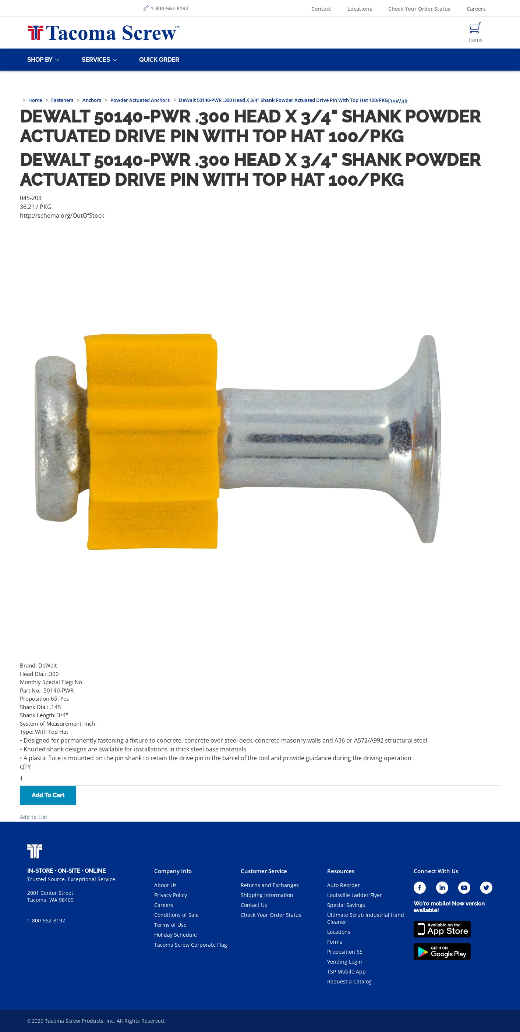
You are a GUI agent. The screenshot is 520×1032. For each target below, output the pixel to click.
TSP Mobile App (346, 971)
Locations (359, 8)
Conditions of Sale (176, 914)
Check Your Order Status (419, 8)
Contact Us (254, 904)
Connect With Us (436, 871)
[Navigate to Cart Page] (475, 33)
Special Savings (346, 904)
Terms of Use (170, 924)
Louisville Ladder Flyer (354, 895)
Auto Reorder (343, 885)
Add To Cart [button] (48, 795)
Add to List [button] (33, 817)
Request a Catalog (349, 981)
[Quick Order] (157, 60)
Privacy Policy (170, 895)
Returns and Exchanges (270, 885)
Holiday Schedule (175, 934)
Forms (334, 941)
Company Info (173, 871)
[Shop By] (39, 60)
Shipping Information (267, 895)
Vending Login (344, 961)
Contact (321, 8)
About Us (165, 885)
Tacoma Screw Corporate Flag (190, 944)
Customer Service (264, 871)
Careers (476, 8)
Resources (340, 871)
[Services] (94, 60)
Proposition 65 (344, 951)
